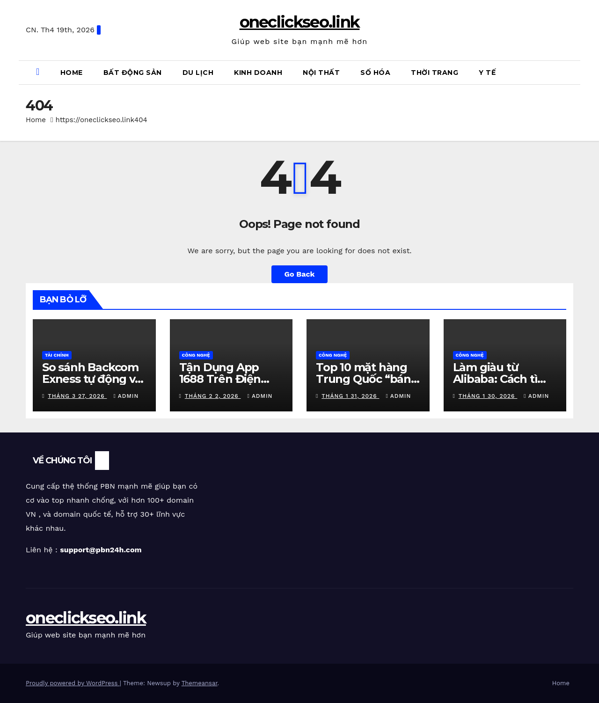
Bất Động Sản (132, 72)
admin (126, 396)
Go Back (300, 274)
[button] (571, 72)
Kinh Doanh (258, 72)
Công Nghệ (196, 355)
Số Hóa (375, 72)
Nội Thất (321, 72)
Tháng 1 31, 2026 (350, 396)
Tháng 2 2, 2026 (213, 396)
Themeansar (200, 683)
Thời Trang (434, 72)
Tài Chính (57, 355)
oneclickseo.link (300, 22)
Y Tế (487, 72)
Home (71, 72)
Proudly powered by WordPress (73, 683)
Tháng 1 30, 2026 (488, 396)
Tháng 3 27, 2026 (77, 396)
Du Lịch (198, 72)
